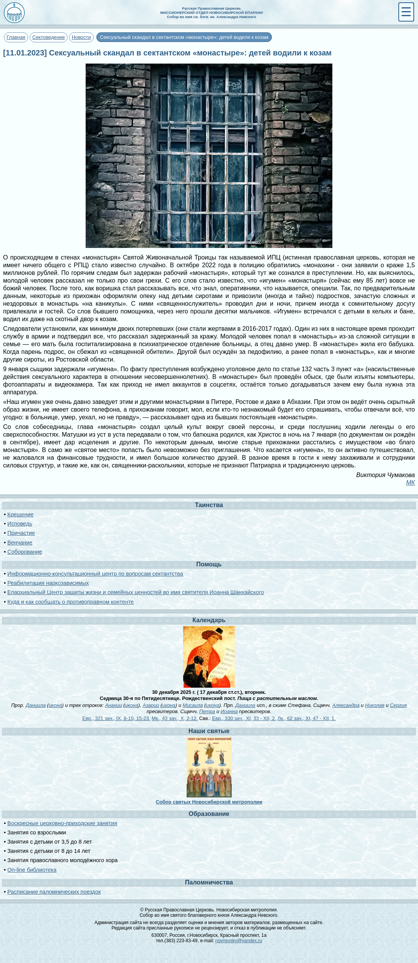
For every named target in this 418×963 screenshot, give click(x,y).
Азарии (151, 705)
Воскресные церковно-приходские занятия (62, 823)
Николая (374, 705)
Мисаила (192, 705)
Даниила (36, 705)
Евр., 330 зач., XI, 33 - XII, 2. (244, 718)
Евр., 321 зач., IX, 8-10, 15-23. (116, 718)
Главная (16, 37)
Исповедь (19, 524)
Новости (81, 37)
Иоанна (229, 711)
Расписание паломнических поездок (54, 892)
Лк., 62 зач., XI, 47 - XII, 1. (307, 718)
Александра (346, 705)
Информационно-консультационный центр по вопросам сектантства (95, 574)
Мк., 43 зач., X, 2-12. (175, 718)
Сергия (398, 705)
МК (410, 482)
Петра (207, 711)
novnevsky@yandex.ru (238, 940)
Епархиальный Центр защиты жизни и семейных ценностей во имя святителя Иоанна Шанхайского (135, 592)
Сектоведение (48, 37)
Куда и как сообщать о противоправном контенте (70, 602)
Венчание (19, 542)
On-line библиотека (31, 870)
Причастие (21, 533)
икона (55, 705)
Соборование (24, 552)
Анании (113, 705)
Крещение (20, 514)
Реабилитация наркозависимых (48, 583)
